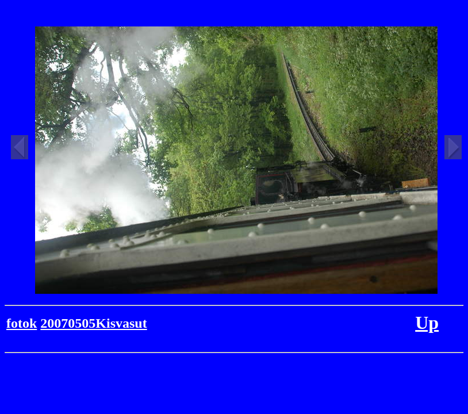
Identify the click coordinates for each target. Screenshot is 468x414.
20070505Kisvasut (93, 323)
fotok (21, 323)
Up (427, 322)
